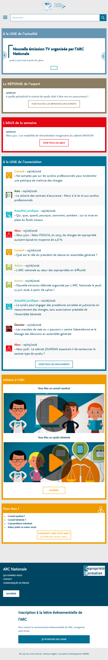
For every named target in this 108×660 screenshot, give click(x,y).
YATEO (86, 654)
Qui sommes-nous (12, 575)
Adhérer (11, 593)
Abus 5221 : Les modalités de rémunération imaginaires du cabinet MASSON (50, 135)
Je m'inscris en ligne (54, 639)
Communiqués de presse (16, 583)
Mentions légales (50, 654)
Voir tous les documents (54, 364)
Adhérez (54, 490)
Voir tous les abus (54, 142)
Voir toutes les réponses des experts (54, 103)
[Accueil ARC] (54, 6)
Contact (7, 579)
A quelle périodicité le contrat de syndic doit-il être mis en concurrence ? (47, 96)
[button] (7, 55)
